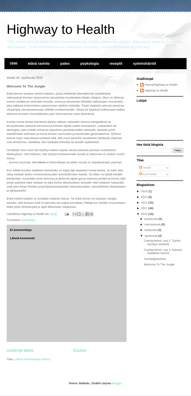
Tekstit (145, 167)
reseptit (115, 63)
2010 (144, 214)
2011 (144, 208)
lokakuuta (151, 230)
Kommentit (148, 174)
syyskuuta (151, 235)
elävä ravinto (39, 63)
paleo (65, 63)
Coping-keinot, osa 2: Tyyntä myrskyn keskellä (162, 242)
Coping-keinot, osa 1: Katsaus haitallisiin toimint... (163, 251)
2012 (144, 202)
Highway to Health (61, 29)
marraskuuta (153, 224)
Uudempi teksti (20, 350)
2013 (144, 197)
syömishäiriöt (144, 63)
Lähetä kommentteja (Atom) (32, 359)
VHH (13, 63)
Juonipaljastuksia (155, 259)
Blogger (116, 383)
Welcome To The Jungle (159, 264)
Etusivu (80, 350)
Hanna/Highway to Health (161, 84)
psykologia (89, 63)
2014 (144, 191)
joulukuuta (152, 218)
